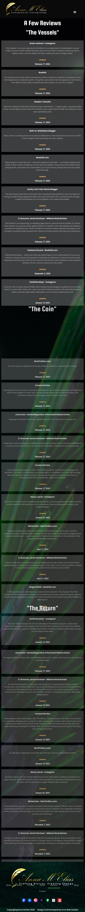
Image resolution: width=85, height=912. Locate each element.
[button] (75, 12)
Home (8, 885)
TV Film (30, 885)
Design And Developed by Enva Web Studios (57, 909)
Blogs (76, 885)
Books (42, 885)
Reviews (54, 885)
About (19, 885)
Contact (42, 891)
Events (66, 885)
